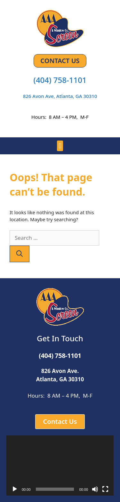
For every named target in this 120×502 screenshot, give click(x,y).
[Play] (15, 489)
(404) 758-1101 (59, 80)
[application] (60, 465)
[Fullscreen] (105, 489)
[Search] (19, 254)
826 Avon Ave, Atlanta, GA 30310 (60, 96)
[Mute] (95, 489)
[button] (60, 146)
